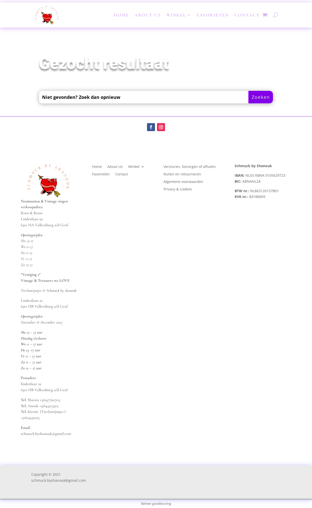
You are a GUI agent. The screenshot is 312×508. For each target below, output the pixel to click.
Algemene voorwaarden (183, 182)
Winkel (176, 15)
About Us (147, 15)
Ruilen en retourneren (182, 174)
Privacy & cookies (178, 189)
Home (121, 15)
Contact (247, 15)
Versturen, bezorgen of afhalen (190, 167)
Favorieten (213, 15)
